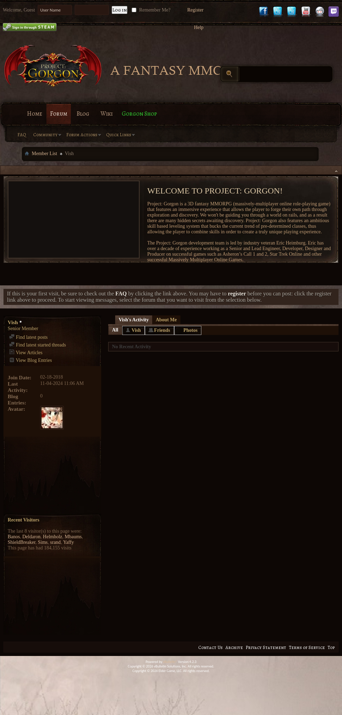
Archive (234, 647)
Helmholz (52, 536)
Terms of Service (307, 647)
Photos (191, 330)
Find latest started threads (37, 345)
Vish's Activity (134, 319)
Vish (136, 330)
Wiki (107, 114)
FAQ (21, 135)
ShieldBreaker (22, 542)
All (115, 330)
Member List (44, 153)
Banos (14, 536)
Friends (162, 330)
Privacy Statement (266, 647)
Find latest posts (28, 337)
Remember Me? (150, 10)
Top (331, 647)
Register (195, 10)
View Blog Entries (30, 360)
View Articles (26, 352)
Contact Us (210, 647)
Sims (43, 542)
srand (55, 542)
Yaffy (68, 542)
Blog (82, 114)
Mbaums (73, 536)
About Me (166, 319)
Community (45, 135)
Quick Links (118, 135)
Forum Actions (81, 135)
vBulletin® (170, 661)
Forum (58, 114)
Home (34, 114)
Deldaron (31, 536)
